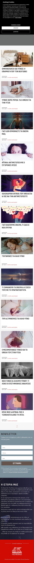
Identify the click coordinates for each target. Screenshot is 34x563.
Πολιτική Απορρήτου (25, 559)
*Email (3, 458)
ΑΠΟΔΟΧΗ (15, 27)
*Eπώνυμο (4, 453)
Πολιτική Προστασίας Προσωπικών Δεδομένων (18, 472)
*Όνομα (3, 447)
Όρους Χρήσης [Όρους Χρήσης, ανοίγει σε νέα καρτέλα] (18, 16)
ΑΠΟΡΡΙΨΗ (15, 31)
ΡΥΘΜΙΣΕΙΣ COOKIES (15, 24)
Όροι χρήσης (18, 559)
